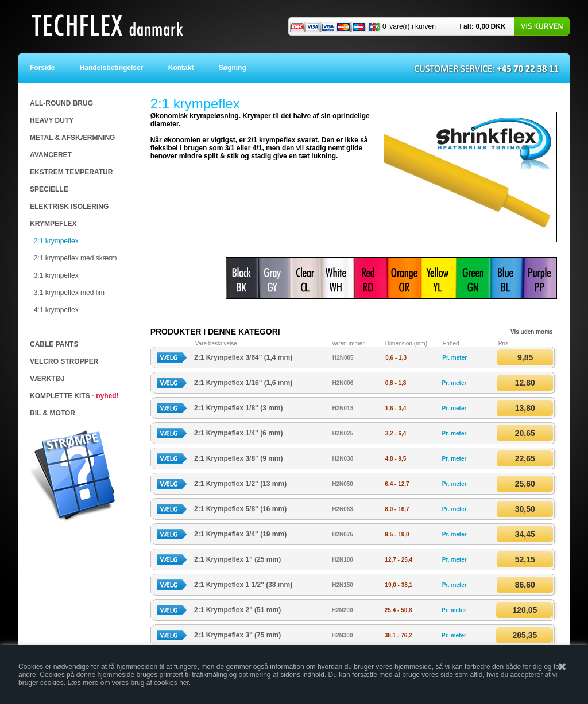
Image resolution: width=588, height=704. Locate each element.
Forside (50, 68)
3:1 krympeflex (56, 275)
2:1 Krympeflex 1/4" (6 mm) (238, 433)
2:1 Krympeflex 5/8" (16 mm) (240, 509)
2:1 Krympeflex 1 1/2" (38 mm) (243, 585)
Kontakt (183, 68)
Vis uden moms (531, 332)
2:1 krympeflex (56, 241)
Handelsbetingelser (114, 68)
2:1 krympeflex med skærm (75, 258)
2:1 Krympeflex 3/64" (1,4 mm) (243, 357)
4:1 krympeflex (56, 310)
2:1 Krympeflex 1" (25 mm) (237, 559)
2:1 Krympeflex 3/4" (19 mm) (240, 534)
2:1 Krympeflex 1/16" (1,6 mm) (243, 383)
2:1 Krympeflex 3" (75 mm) (237, 635)
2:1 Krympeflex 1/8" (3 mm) (238, 408)
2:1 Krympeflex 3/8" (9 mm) (238, 458)
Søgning (232, 68)
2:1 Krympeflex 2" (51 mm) (237, 610)
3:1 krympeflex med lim (69, 293)
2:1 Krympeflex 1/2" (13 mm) (240, 484)
